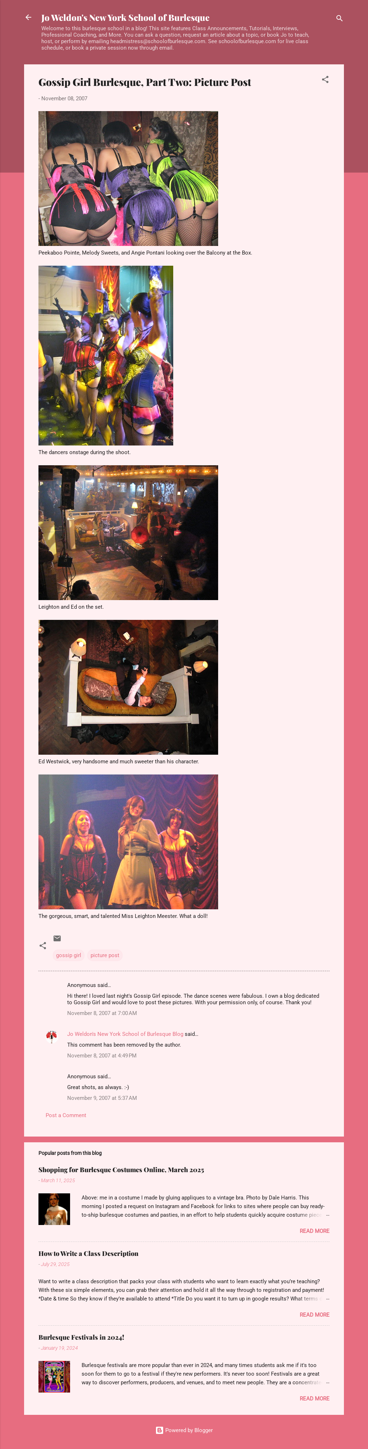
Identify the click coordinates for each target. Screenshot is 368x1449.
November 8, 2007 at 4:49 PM (102, 1055)
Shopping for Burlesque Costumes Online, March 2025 (121, 1169)
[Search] (339, 20)
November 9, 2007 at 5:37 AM (102, 1098)
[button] (325, 80)
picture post (105, 955)
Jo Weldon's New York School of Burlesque (125, 17)
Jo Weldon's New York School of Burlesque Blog (125, 1034)
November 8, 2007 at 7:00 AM (102, 1013)
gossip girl (68, 955)
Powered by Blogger (184, 1430)
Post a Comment (66, 1115)
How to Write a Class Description (88, 1253)
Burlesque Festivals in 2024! (81, 1337)
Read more (315, 1231)
